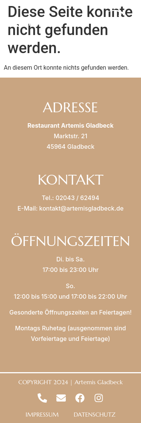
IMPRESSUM (42, 414)
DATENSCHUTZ (94, 414)
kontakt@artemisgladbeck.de (81, 208)
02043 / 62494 (77, 198)
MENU (36, 22)
